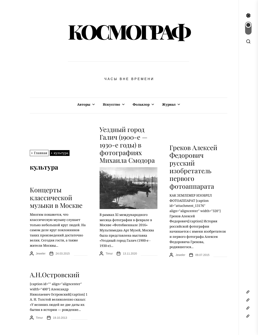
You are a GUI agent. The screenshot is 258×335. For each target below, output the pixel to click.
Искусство (111, 104)
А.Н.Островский (54, 274)
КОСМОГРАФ (128, 31)
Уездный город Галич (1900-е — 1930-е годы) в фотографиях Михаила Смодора (127, 145)
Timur (109, 253)
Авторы (83, 104)
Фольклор (141, 104)
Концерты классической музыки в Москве (56, 197)
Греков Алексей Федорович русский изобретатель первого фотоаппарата (193, 166)
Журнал (169, 104)
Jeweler (180, 255)
